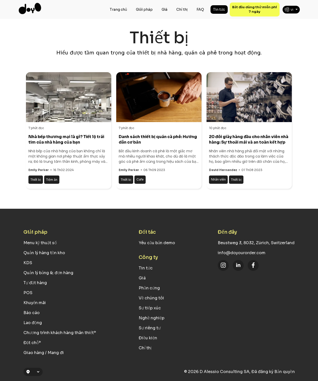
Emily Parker (38, 170)
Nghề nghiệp (151, 318)
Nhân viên (218, 179)
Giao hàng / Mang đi (43, 352)
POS (27, 292)
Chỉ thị (182, 9)
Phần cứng (149, 288)
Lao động (32, 322)
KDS (27, 262)
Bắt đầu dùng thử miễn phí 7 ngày (254, 9)
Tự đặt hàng (35, 282)
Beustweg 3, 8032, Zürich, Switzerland (256, 242)
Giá (164, 9)
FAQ (200, 9)
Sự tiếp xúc (150, 308)
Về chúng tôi (151, 298)
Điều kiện (148, 338)
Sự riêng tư (150, 328)
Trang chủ (118, 9)
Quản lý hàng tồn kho (44, 252)
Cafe (140, 179)
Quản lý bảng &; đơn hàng (48, 272)
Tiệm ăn (51, 180)
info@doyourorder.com (241, 252)
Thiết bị (35, 180)
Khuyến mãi (34, 302)
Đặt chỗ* (32, 342)
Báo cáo (31, 312)
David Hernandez (223, 170)
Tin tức (219, 9)
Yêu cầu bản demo (157, 242)
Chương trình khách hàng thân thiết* (59, 332)
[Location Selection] (35, 372)
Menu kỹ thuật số (40, 242)
